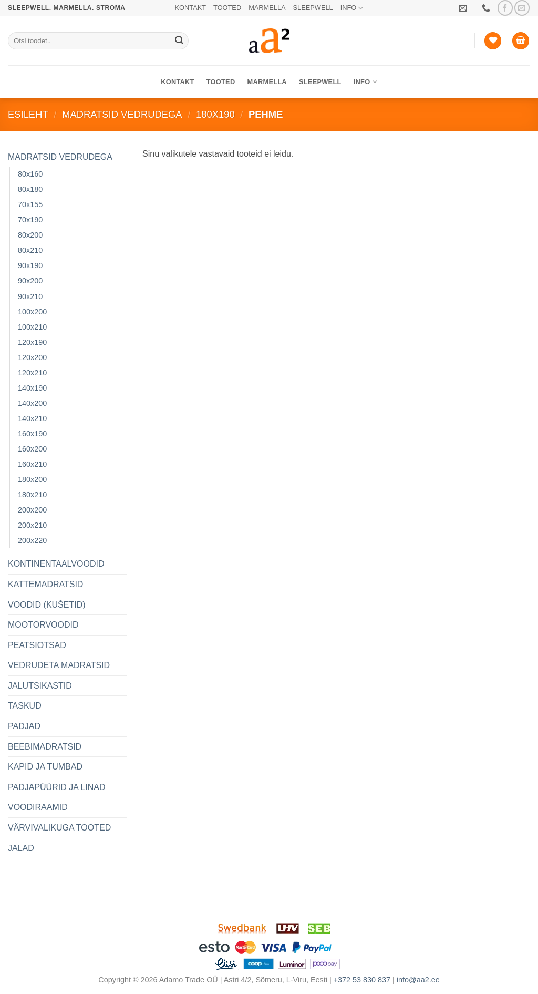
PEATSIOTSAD (37, 645)
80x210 (30, 250)
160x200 (32, 449)
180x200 (32, 479)
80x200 (30, 235)
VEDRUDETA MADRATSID (59, 665)
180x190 (215, 114)
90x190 (30, 265)
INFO (352, 8)
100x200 (32, 312)
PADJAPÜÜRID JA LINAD (57, 787)
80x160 (30, 174)
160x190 (32, 433)
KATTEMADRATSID (45, 584)
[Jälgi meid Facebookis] (505, 7)
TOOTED (227, 8)
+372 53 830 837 (362, 980)
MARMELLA (267, 8)
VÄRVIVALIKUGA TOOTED (59, 827)
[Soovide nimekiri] (492, 40)
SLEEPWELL (313, 8)
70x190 (30, 220)
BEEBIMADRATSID (44, 746)
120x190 (32, 342)
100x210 (32, 327)
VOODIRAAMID (38, 807)
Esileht (28, 114)
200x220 (32, 540)
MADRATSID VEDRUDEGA (122, 114)
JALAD (21, 848)
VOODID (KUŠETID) (47, 604)
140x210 (32, 418)
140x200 (32, 403)
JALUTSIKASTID (40, 685)
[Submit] (179, 41)
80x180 (30, 189)
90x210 (30, 296)
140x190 (32, 388)
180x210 (32, 494)
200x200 (32, 510)
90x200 (30, 280)
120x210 (32, 372)
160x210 (32, 464)
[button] (520, 40)
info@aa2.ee (418, 980)
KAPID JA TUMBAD (45, 766)
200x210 (32, 525)
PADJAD (24, 726)
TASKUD (25, 705)
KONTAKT (190, 8)
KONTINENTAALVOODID (56, 563)
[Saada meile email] (522, 7)
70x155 (30, 204)
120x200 (32, 357)
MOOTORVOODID (43, 624)
